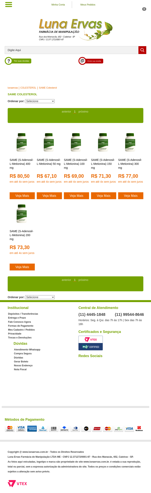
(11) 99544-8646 (129, 314)
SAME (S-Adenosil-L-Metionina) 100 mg (76, 163)
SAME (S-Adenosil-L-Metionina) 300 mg (130, 163)
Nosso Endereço (23, 365)
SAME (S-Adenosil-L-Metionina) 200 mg (21, 235)
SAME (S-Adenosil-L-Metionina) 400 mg (21, 163)
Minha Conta (58, 4)
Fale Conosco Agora (19, 322)
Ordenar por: (16, 101)
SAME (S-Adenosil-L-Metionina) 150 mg (103, 163)
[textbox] (75, 50)
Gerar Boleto (21, 361)
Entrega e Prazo (17, 317)
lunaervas (13, 87)
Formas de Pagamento (20, 325)
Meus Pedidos (87, 4)
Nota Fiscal (20, 369)
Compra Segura (22, 353)
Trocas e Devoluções (19, 337)
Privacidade (14, 333)
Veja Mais (22, 195)
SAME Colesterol (48, 87)
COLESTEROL (28, 87)
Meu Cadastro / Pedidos (21, 329)
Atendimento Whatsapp (27, 349)
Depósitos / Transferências (23, 313)
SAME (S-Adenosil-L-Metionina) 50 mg (49, 161)
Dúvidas (18, 357)
